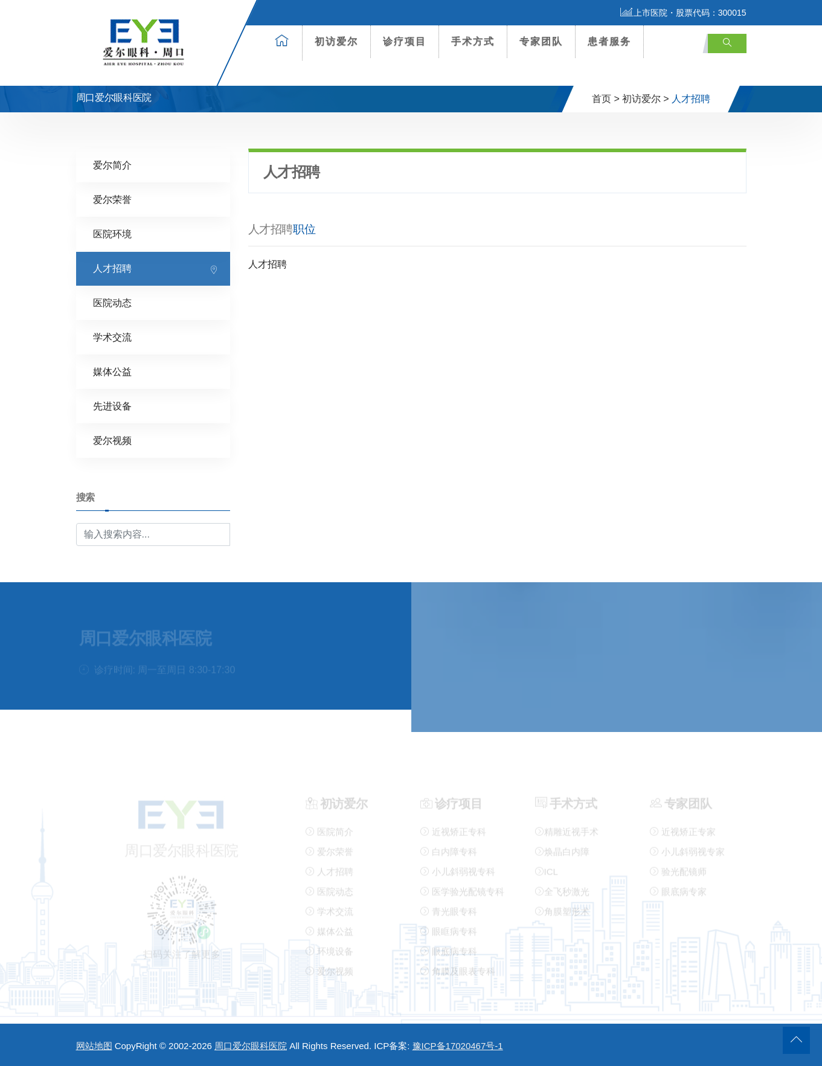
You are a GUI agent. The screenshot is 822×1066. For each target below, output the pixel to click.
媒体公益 (112, 371)
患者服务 (609, 41)
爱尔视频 (112, 440)
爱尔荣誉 (112, 199)
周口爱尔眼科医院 (250, 1046)
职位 (304, 228)
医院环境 (112, 233)
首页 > (606, 99)
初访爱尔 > (645, 99)
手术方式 (473, 41)
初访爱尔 (336, 41)
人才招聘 (112, 268)
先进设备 (112, 405)
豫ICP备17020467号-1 (458, 1046)
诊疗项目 (404, 41)
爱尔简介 (112, 164)
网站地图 (94, 1046)
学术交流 (112, 337)
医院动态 (112, 302)
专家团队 (541, 41)
